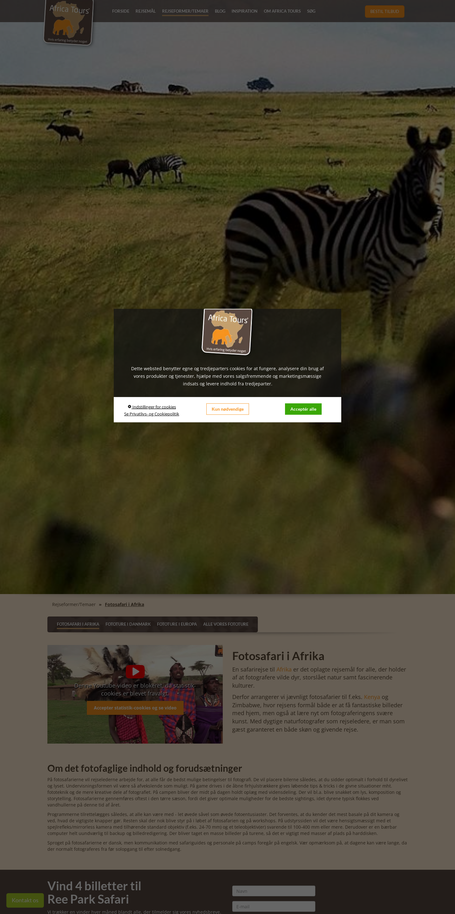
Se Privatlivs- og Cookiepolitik (151, 414)
